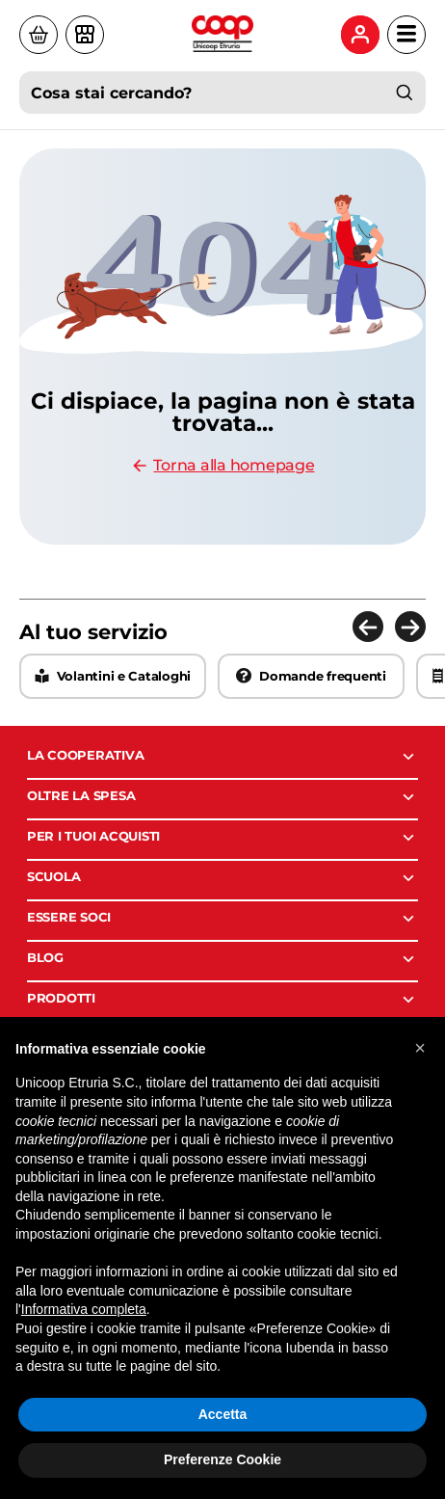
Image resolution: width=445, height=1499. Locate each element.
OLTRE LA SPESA (222, 797)
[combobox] (222, 92)
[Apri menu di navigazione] (406, 34)
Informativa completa (83, 1309)
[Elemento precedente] (368, 626)
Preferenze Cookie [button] (222, 1459)
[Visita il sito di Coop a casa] (38, 34)
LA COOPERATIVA (222, 756)
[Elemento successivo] (410, 626)
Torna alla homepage (222, 465)
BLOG (222, 959)
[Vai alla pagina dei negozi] (84, 34)
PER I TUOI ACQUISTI (222, 837)
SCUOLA (222, 878)
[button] (420, 1047)
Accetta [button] (223, 1414)
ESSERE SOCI (222, 918)
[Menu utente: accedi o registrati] (360, 34)
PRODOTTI (222, 999)
